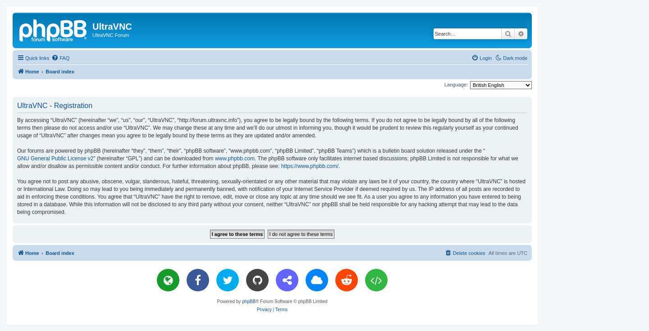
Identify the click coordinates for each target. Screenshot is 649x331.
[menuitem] (60, 58)
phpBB (249, 301)
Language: (456, 84)
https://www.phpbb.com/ (309, 166)
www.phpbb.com (235, 158)
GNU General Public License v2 (55, 158)
